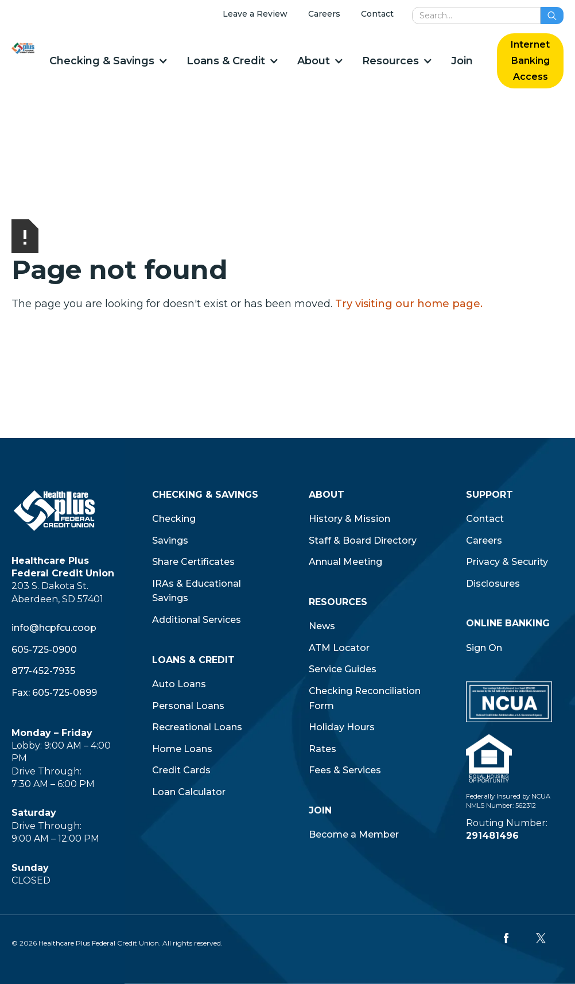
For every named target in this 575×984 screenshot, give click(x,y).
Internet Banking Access (530, 60)
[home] (22, 48)
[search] (476, 15)
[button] (108, 61)
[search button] (552, 15)
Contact (377, 14)
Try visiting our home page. (409, 303)
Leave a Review (255, 14)
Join (462, 61)
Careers (324, 14)
